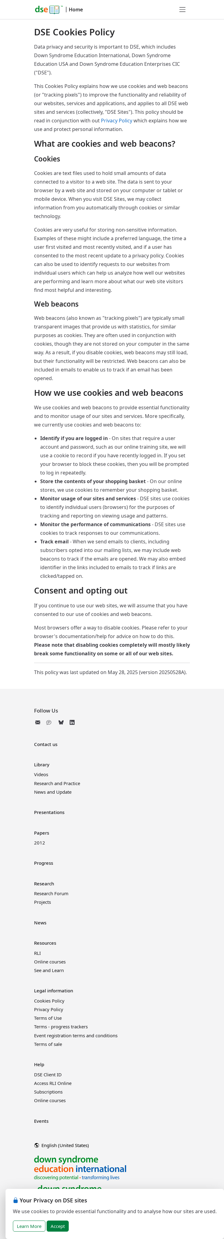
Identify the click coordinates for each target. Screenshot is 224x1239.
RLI (37, 953)
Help (39, 1064)
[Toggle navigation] (182, 9)
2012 (39, 843)
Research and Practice (57, 783)
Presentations (49, 812)
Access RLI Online (52, 1083)
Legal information (53, 990)
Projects (42, 902)
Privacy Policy (116, 120)
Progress (43, 863)
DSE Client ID (48, 1074)
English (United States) (61, 1145)
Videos (41, 774)
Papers (41, 833)
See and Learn (49, 970)
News (40, 922)
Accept (58, 1226)
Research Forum (51, 893)
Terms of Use (48, 1018)
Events (41, 1121)
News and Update (52, 792)
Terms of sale (48, 1044)
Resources (45, 943)
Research (44, 883)
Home (76, 9)
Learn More (29, 1226)
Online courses (50, 962)
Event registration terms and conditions (76, 1035)
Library (41, 764)
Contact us (45, 744)
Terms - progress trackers (61, 1026)
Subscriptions (48, 1092)
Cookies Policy (49, 1001)
